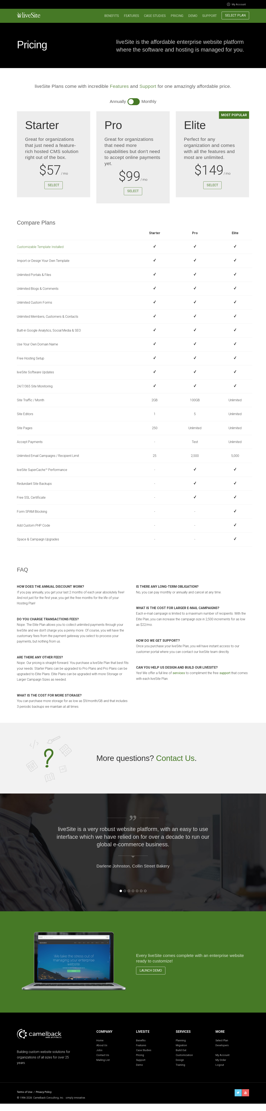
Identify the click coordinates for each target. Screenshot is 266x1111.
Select (53, 185)
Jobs (99, 1050)
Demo (192, 16)
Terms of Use (24, 1091)
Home (99, 1040)
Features (131, 16)
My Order (220, 1059)
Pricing (177, 16)
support (224, 673)
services (179, 673)
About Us (101, 1045)
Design (180, 1059)
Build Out (181, 1050)
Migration (181, 1045)
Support (209, 16)
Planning (181, 1040)
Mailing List (103, 1059)
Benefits (111, 16)
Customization (184, 1055)
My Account (236, 4)
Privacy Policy (44, 1091)
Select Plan (235, 15)
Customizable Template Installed (40, 247)
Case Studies (155, 16)
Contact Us (175, 758)
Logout (219, 1064)
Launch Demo (151, 970)
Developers (222, 1045)
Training (180, 1064)
